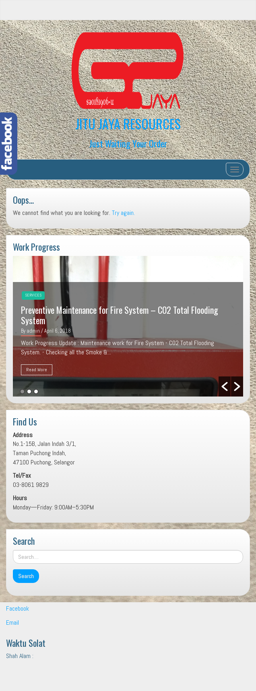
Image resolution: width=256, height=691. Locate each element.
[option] (128, 326)
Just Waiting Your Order (128, 143)
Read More (36, 369)
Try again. (123, 213)
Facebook (17, 608)
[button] (225, 386)
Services (33, 295)
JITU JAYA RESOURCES (128, 123)
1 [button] (22, 391)
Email (12, 622)
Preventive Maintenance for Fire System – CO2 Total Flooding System (119, 315)
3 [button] (36, 391)
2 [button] (29, 391)
